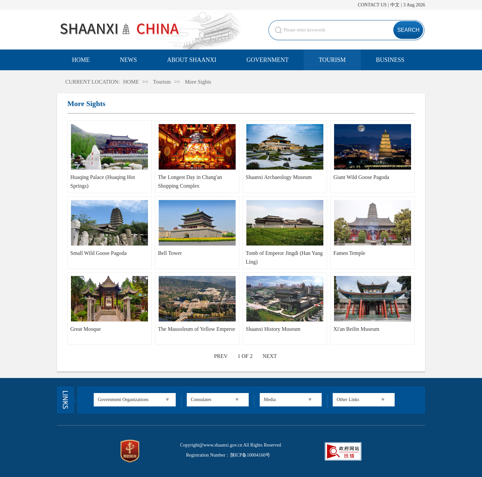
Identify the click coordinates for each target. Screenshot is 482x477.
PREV (221, 356)
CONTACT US (372, 4)
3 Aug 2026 (414, 4)
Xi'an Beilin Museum (356, 329)
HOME (81, 60)
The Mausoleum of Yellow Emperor (196, 329)
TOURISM (332, 60)
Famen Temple (349, 253)
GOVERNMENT (267, 60)
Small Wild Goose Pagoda (98, 253)
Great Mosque (85, 329)
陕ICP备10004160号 (250, 455)
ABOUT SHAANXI (191, 60)
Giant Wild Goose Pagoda (361, 177)
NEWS (128, 60)
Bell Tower (170, 253)
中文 (395, 4)
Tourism (162, 82)
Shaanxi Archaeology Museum (279, 177)
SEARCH (408, 30)
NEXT (269, 356)
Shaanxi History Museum (273, 329)
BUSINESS (390, 60)
